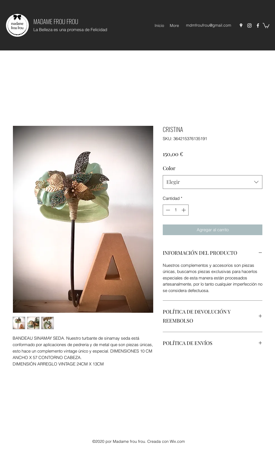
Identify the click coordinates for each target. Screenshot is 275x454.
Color (169, 168)
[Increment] (184, 210)
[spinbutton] (175, 210)
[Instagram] (249, 25)
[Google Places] (241, 25)
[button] (266, 25)
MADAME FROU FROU (55, 21)
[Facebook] (258, 25)
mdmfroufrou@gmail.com (208, 25)
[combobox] (212, 182)
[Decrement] (167, 210)
